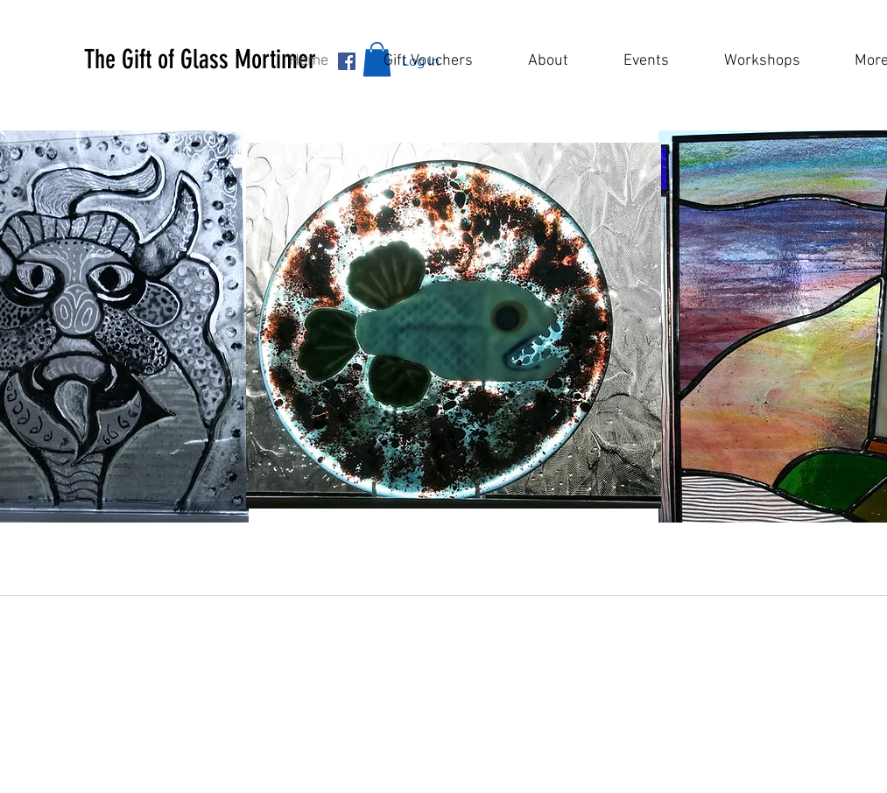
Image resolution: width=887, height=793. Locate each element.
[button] (238, 59)
